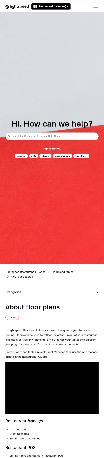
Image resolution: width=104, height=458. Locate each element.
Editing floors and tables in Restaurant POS (37, 455)
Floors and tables (62, 272)
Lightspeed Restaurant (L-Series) (25, 272)
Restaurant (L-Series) (50, 6)
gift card (45, 156)
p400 (33, 156)
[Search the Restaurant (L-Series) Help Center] (52, 136)
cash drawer (81, 156)
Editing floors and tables (25, 438)
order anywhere (62, 156)
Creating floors (19, 429)
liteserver (21, 156)
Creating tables (19, 433)
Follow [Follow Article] (12, 317)
